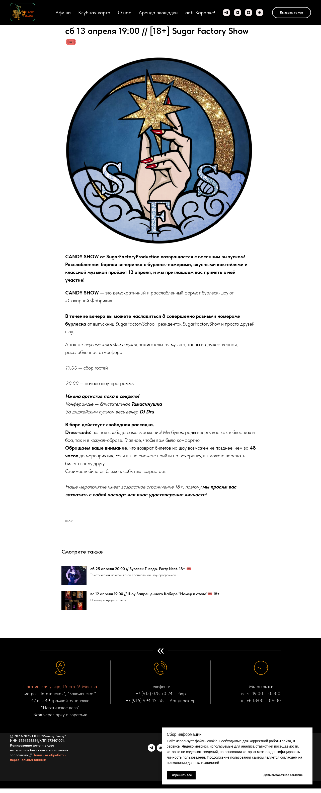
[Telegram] (226, 12)
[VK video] (237, 12)
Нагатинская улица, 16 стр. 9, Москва (60, 691)
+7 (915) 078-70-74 (154, 698)
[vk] (160, 752)
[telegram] (151, 752)
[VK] (259, 12)
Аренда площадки (158, 13)
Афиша (63, 13)
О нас (124, 13)
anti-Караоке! (200, 13)
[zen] (248, 12)
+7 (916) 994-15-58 (145, 705)
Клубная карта (94, 13)
